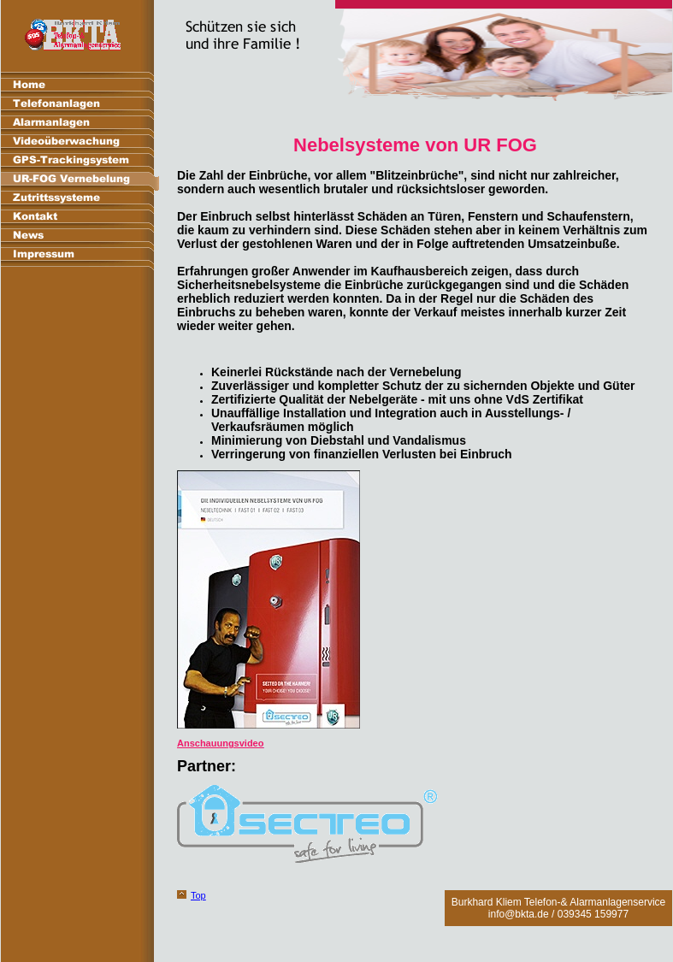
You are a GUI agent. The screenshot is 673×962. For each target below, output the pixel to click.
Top (198, 895)
